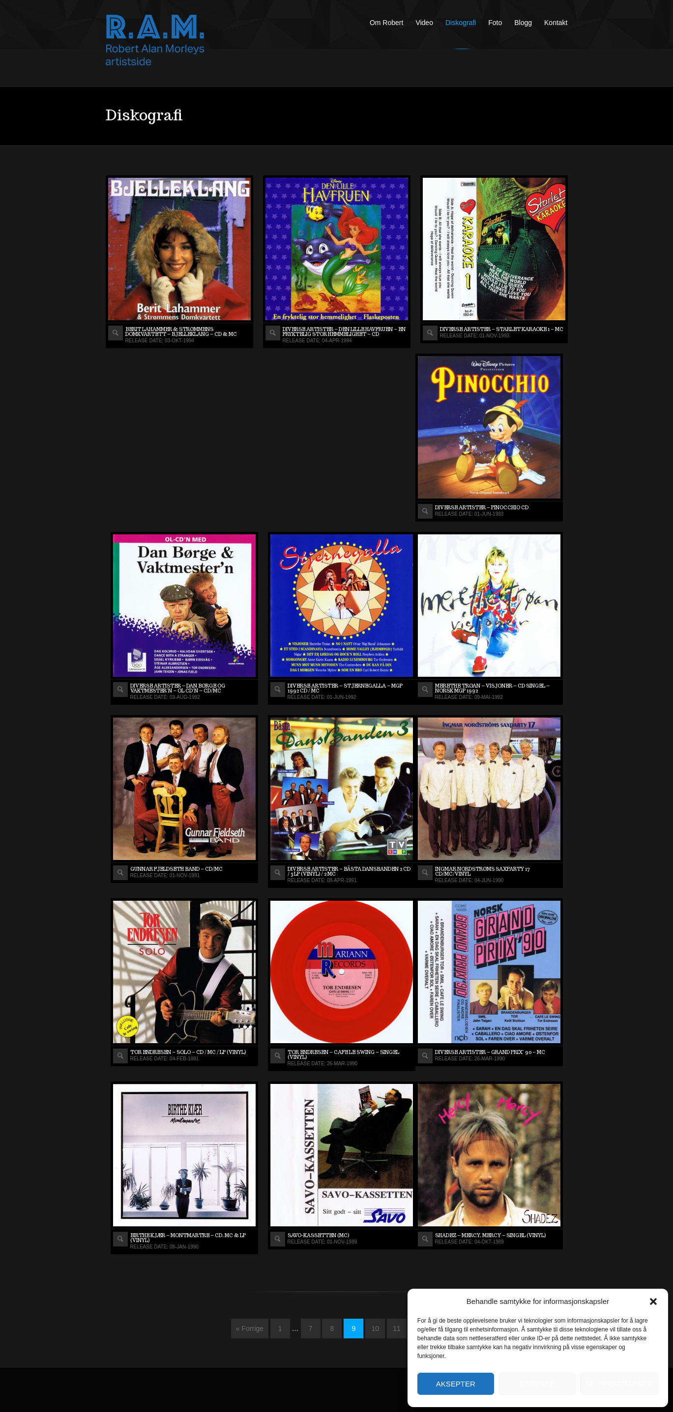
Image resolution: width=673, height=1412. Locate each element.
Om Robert (386, 23)
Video (424, 23)
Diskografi (460, 23)
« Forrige (249, 1328)
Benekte (537, 1384)
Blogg (523, 23)
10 (375, 1328)
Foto (495, 23)
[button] (653, 1301)
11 (397, 1328)
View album (115, 333)
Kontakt (555, 23)
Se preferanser (619, 1384)
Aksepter (455, 1384)
